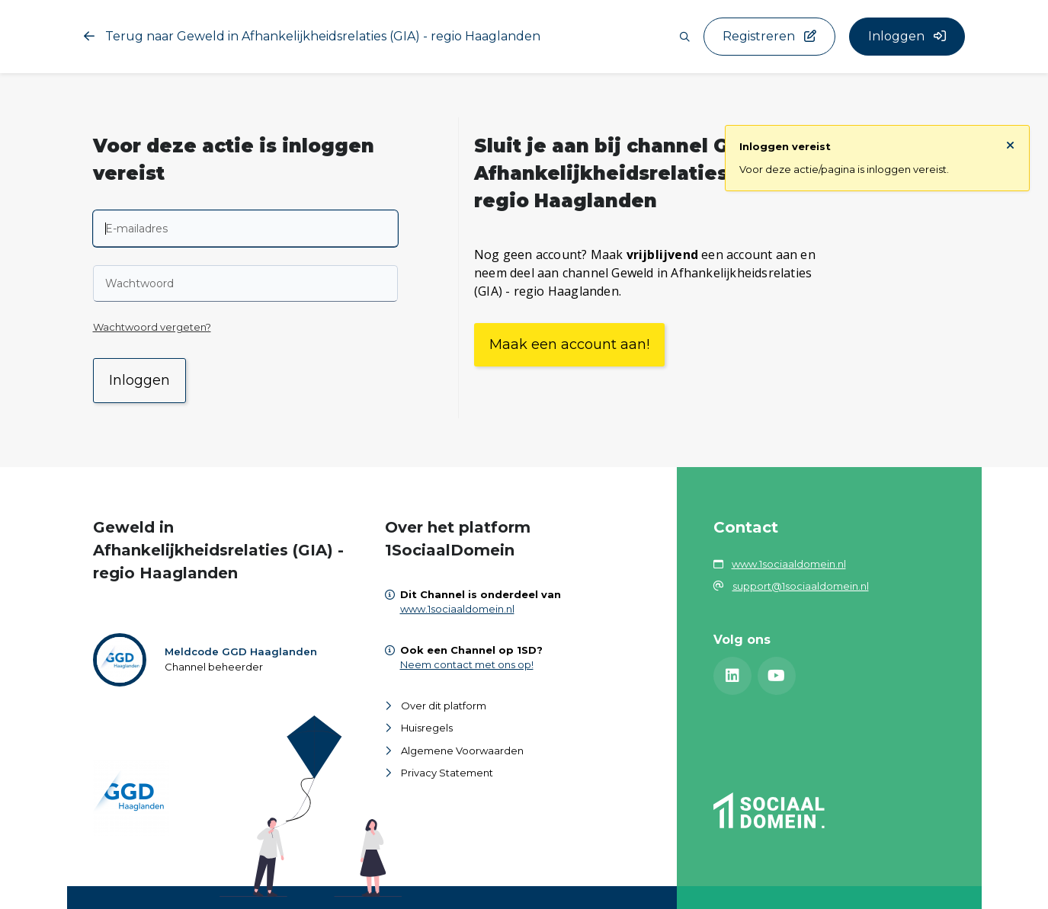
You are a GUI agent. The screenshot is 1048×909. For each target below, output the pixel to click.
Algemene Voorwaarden (462, 750)
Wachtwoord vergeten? (152, 327)
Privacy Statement (447, 773)
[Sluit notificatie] (1010, 145)
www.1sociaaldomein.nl (457, 609)
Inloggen (139, 380)
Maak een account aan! (569, 344)
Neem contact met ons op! (467, 664)
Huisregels (427, 728)
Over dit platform (443, 705)
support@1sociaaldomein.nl (800, 586)
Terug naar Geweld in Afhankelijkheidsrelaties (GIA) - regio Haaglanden (312, 36)
